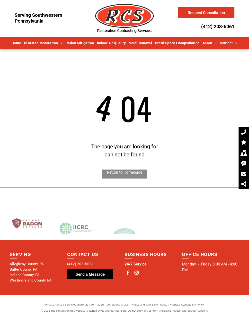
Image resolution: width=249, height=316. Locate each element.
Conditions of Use (118, 304)
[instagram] (136, 273)
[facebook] (127, 273)
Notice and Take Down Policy (150, 304)
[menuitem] (16, 43)
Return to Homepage (124, 172)
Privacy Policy (53, 304)
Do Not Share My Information (85, 304)
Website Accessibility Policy (187, 304)
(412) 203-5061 (217, 26)
